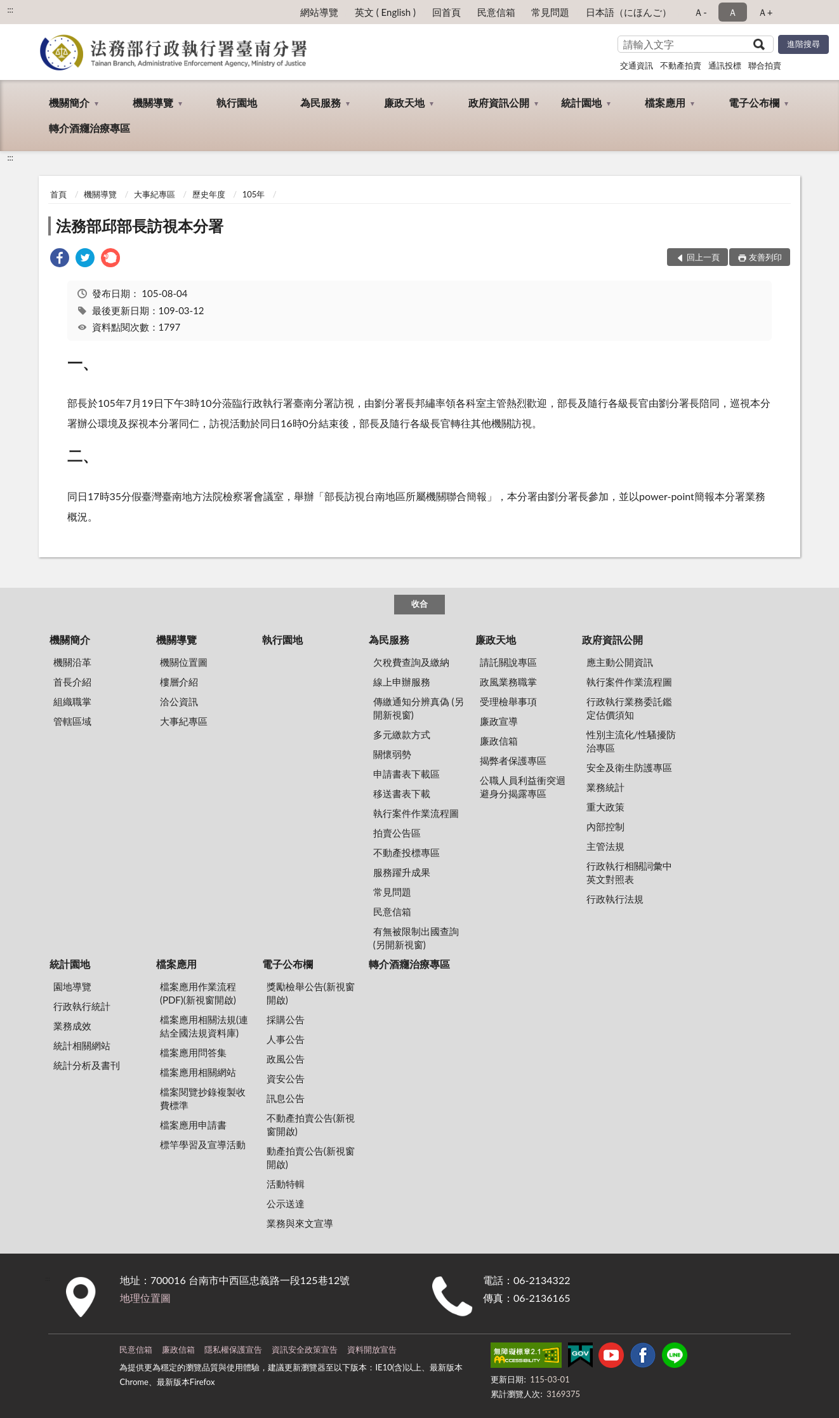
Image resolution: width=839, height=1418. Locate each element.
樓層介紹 (179, 681)
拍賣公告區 (397, 832)
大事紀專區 (154, 194)
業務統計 (605, 787)
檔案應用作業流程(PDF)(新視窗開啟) (198, 993)
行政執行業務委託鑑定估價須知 (629, 708)
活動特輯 (286, 1183)
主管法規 (605, 846)
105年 (253, 194)
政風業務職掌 (508, 681)
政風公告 (286, 1058)
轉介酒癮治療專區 (89, 128)
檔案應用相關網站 (198, 1072)
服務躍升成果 (401, 872)
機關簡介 (69, 102)
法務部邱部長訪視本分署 (139, 225)
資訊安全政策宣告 (305, 1349)
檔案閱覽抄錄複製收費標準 (203, 1098)
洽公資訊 (179, 701)
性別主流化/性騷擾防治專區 (631, 741)
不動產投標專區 (406, 852)
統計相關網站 (81, 1045)
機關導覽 (153, 102)
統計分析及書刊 (86, 1065)
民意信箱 (496, 12)
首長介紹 (72, 681)
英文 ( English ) (385, 12)
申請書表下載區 (406, 773)
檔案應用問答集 (193, 1052)
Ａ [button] (732, 12)
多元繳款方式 (401, 734)
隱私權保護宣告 (233, 1349)
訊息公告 (286, 1098)
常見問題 (550, 12)
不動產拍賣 (680, 65)
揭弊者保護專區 (513, 760)
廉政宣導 (499, 721)
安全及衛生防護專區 (629, 767)
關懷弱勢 (392, 754)
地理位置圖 (145, 1298)
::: (10, 9)
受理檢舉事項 (508, 701)
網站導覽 (319, 12)
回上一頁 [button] (703, 257)
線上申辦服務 (401, 681)
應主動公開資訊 (619, 662)
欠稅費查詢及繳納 (411, 662)
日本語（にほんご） (628, 12)
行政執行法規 (615, 898)
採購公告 (286, 1019)
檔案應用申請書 (193, 1124)
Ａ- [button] (700, 12)
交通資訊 (636, 65)
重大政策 (605, 806)
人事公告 (286, 1039)
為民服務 (320, 102)
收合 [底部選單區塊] (419, 604)
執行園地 (236, 102)
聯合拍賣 (764, 65)
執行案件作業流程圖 (416, 813)
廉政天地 (404, 102)
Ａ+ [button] (765, 12)
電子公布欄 (754, 102)
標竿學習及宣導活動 (203, 1144)
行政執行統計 (81, 1006)
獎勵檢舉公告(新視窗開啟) (311, 993)
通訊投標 (724, 65)
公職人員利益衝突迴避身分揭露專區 (522, 786)
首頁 (58, 194)
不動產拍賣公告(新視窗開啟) (311, 1124)
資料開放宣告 (372, 1349)
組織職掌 (72, 701)
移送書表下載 (401, 793)
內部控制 (605, 826)
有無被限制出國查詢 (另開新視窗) (416, 937)
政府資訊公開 (498, 102)
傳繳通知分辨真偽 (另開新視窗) (418, 708)
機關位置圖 (184, 662)
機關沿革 (72, 662)
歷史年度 (208, 194)
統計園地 (581, 102)
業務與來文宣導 (300, 1223)
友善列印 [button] (765, 257)
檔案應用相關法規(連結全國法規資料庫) (204, 1026)
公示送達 (286, 1203)
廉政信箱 (499, 740)
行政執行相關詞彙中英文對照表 (629, 872)
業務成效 (72, 1025)
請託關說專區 (508, 662)
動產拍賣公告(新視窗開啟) (311, 1157)
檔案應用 (665, 102)
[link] (59, 259)
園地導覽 (72, 986)
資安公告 (286, 1078)
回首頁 (446, 12)
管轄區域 (72, 721)
